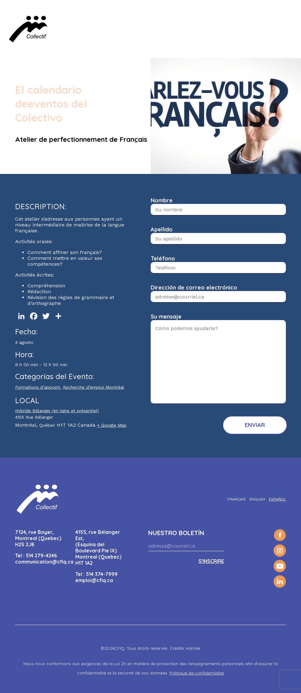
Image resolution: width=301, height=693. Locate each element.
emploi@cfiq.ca (94, 580)
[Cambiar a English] (257, 499)
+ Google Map (112, 425)
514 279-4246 (41, 555)
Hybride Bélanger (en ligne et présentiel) (57, 410)
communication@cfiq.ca (44, 562)
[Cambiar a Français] (237, 499)
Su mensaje (166, 316)
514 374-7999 (102, 574)
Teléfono (163, 258)
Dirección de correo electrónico (194, 287)
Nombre (162, 200)
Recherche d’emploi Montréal (93, 387)
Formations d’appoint (37, 387)
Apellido (162, 229)
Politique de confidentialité (196, 673)
